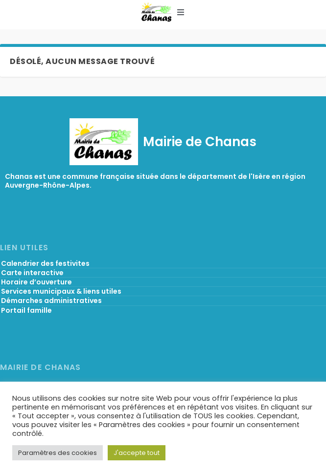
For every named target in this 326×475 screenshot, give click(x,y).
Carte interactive (32, 273)
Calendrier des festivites (45, 263)
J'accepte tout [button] (137, 452)
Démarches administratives (51, 300)
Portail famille (26, 310)
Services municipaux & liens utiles (61, 291)
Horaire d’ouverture (36, 282)
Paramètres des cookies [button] (57, 452)
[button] (181, 12)
